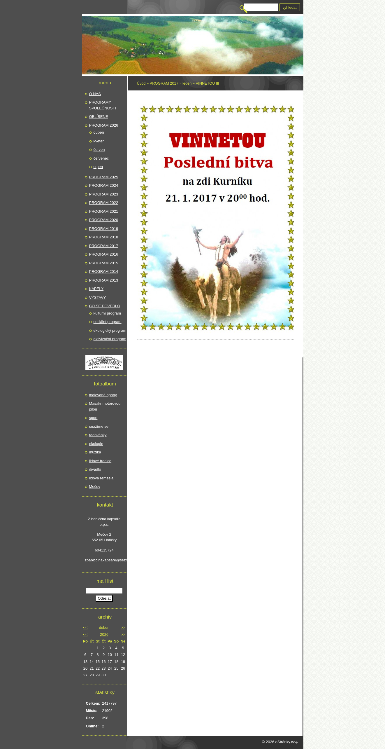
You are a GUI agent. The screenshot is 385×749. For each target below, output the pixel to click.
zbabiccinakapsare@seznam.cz (104, 560)
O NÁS (95, 94)
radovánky (98, 435)
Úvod (141, 83)
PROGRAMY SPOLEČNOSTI (102, 105)
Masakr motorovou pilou (105, 406)
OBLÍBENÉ (98, 116)
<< (85, 627)
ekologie (96, 443)
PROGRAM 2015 (103, 263)
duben (99, 132)
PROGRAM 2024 (103, 185)
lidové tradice (100, 461)
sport (93, 417)
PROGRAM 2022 (103, 202)
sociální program (108, 321)
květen (99, 141)
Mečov (94, 486)
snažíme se (98, 426)
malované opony (103, 395)
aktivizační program (110, 339)
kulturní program (107, 313)
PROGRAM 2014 (103, 271)
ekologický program (110, 330)
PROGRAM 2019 (103, 228)
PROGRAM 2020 (103, 220)
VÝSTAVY (97, 297)
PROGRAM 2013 (103, 280)
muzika (95, 452)
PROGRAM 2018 (103, 237)
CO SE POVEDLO (104, 306)
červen (99, 149)
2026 (104, 634)
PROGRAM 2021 (103, 211)
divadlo (95, 469)
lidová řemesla (101, 478)
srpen (98, 167)
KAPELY (96, 289)
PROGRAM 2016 (103, 254)
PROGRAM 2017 (164, 83)
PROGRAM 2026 (103, 125)
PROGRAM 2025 (103, 177)
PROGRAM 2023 (103, 194)
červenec (101, 158)
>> (123, 627)
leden (186, 83)
